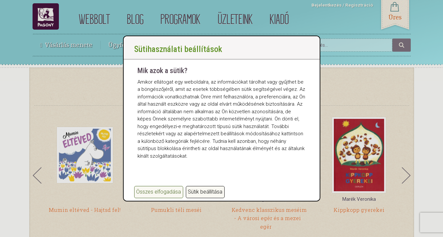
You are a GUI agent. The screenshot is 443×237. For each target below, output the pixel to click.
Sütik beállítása (205, 192)
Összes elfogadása (158, 192)
